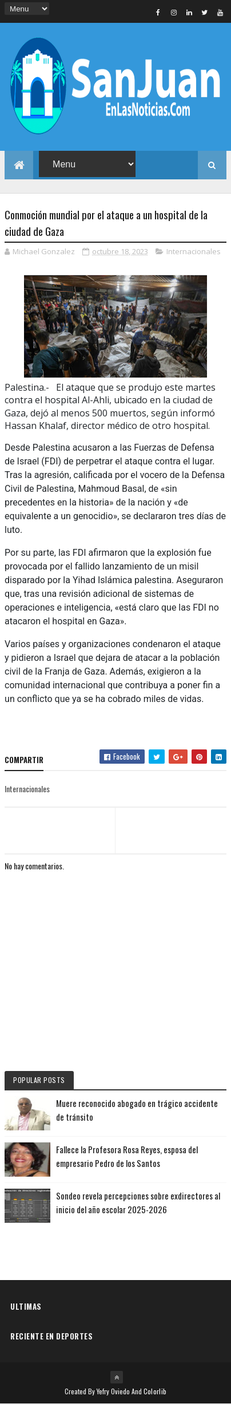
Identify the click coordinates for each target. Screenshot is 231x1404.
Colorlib (155, 1391)
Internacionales (193, 251)
